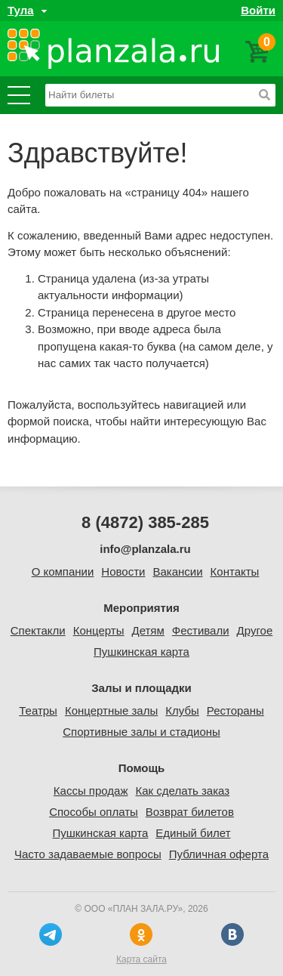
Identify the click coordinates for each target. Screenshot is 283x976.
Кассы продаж (91, 790)
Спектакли (38, 630)
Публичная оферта (219, 854)
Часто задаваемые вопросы (87, 854)
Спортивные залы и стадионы (141, 731)
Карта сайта (141, 959)
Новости (123, 571)
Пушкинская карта (141, 651)
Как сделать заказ (182, 790)
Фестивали (200, 630)
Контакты (235, 571)
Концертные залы (111, 710)
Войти (258, 10)
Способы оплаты (93, 811)
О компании (63, 571)
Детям (147, 630)
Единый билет (192, 832)
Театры (38, 710)
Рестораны (235, 710)
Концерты (99, 630)
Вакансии (177, 571)
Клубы (182, 710)
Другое (255, 630)
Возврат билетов (190, 811)
